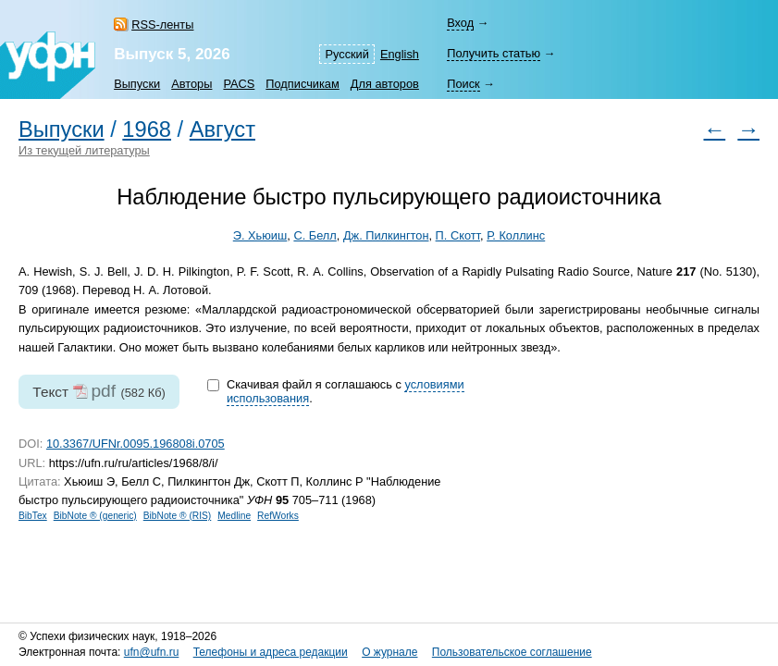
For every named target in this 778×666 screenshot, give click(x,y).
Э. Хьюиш (260, 235)
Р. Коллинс (516, 235)
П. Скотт (458, 235)
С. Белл (314, 235)
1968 (146, 129)
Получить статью (493, 53)
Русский (346, 54)
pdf (103, 391)
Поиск (463, 84)
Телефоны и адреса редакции (270, 652)
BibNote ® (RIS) (177, 516)
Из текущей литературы (84, 150)
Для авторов (385, 84)
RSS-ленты (162, 24)
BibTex (33, 516)
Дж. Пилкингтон (386, 235)
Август (222, 129)
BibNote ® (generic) (95, 516)
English (399, 54)
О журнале (389, 652)
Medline (234, 516)
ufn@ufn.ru (151, 652)
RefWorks (278, 516)
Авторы (191, 84)
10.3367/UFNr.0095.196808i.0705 (135, 443)
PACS (238, 84)
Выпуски (137, 84)
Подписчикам (302, 84)
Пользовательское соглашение (512, 652)
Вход (460, 23)
